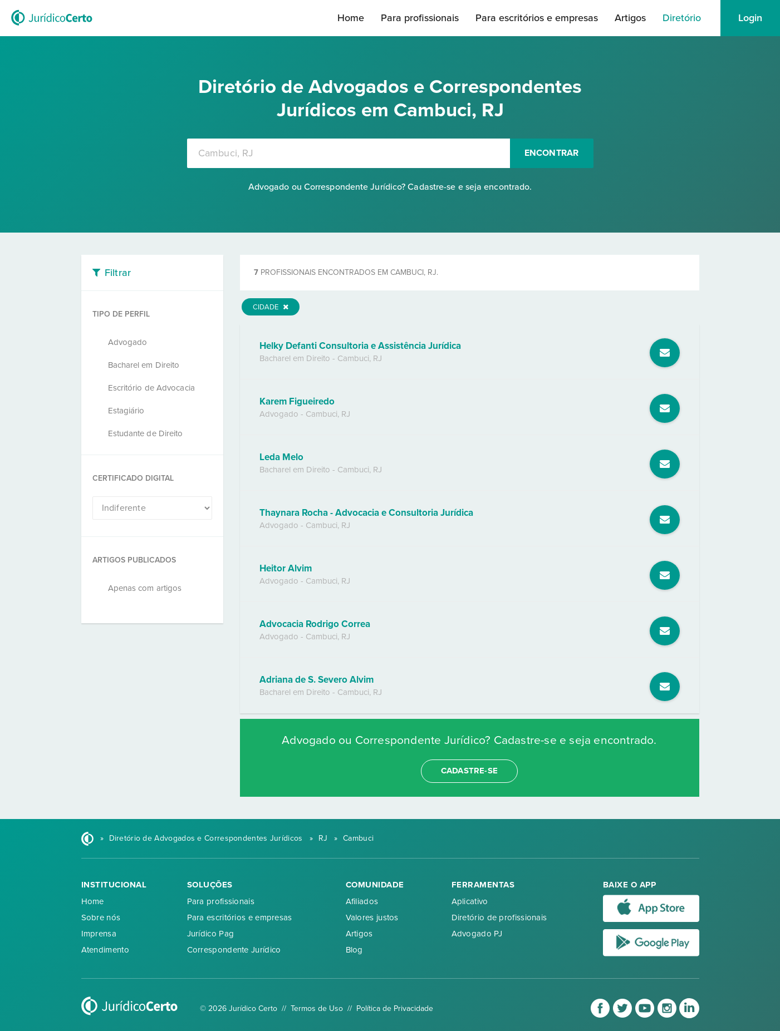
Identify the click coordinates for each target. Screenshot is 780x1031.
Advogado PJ (477, 934)
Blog (354, 950)
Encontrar (551, 153)
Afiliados (362, 901)
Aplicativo (470, 901)
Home (350, 18)
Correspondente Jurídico (234, 950)
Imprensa (98, 934)
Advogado (128, 342)
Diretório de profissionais (499, 917)
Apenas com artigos (145, 588)
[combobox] (348, 153)
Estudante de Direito (145, 433)
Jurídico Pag (210, 934)
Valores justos (372, 917)
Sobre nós (101, 917)
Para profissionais (420, 18)
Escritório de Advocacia (151, 387)
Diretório (682, 18)
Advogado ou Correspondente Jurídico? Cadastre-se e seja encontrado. (390, 187)
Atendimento (105, 950)
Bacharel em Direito (144, 365)
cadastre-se (469, 771)
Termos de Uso (317, 1008)
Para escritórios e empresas (536, 18)
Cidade (270, 307)
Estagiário (126, 410)
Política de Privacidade (394, 1008)
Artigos (630, 18)
